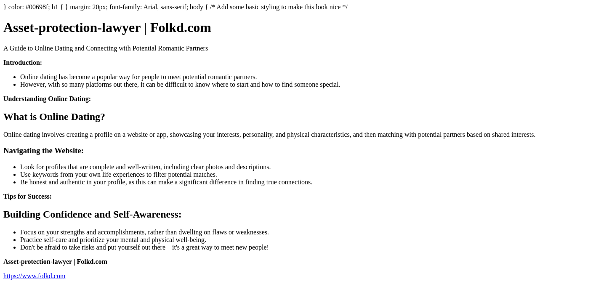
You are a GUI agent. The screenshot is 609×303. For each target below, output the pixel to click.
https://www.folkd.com (34, 275)
